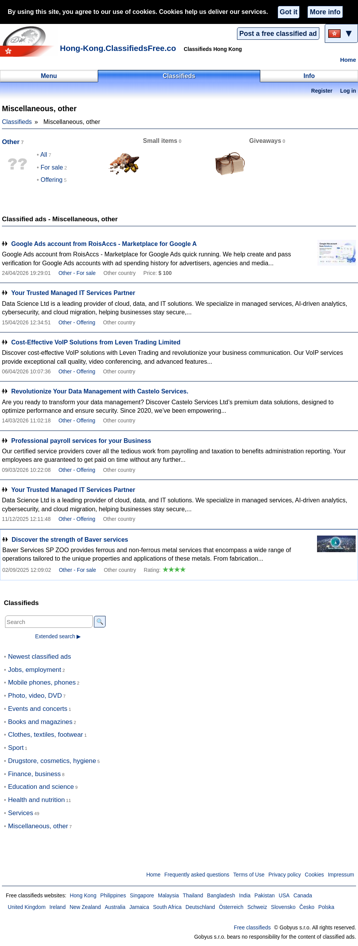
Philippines (113, 896)
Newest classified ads (39, 656)
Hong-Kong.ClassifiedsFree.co (118, 48)
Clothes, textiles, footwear (45, 734)
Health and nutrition (36, 800)
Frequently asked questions (196, 875)
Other (11, 142)
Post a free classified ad (278, 33)
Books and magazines (40, 722)
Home (348, 60)
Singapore (142, 896)
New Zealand (85, 907)
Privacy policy (284, 875)
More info (325, 12)
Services (20, 813)
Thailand (193, 896)
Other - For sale (76, 273)
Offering (52, 179)
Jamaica (139, 907)
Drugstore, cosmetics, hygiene (52, 761)
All (43, 154)
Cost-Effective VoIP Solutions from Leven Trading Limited (96, 342)
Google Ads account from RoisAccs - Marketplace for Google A (104, 244)
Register (321, 91)
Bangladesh (221, 896)
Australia (115, 907)
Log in (348, 91)
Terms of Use (248, 875)
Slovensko (283, 907)
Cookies (314, 875)
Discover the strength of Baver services (70, 539)
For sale (52, 167)
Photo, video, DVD (35, 695)
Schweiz (257, 907)
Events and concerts (38, 708)
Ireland (57, 907)
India (245, 896)
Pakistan (264, 896)
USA (284, 896)
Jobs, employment (34, 669)
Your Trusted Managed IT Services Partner (73, 293)
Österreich (231, 907)
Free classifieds (252, 928)
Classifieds (17, 122)
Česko (306, 907)
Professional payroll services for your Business (81, 440)
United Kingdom (27, 907)
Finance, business (34, 774)
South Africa (167, 907)
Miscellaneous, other (38, 826)
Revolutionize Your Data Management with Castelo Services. (99, 391)
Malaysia (168, 896)
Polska (326, 907)
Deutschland (200, 907)
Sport (16, 747)
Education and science (41, 786)
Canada (302, 896)
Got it (289, 12)
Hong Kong (83, 896)
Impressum (341, 875)
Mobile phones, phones (42, 682)
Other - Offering (76, 323)
